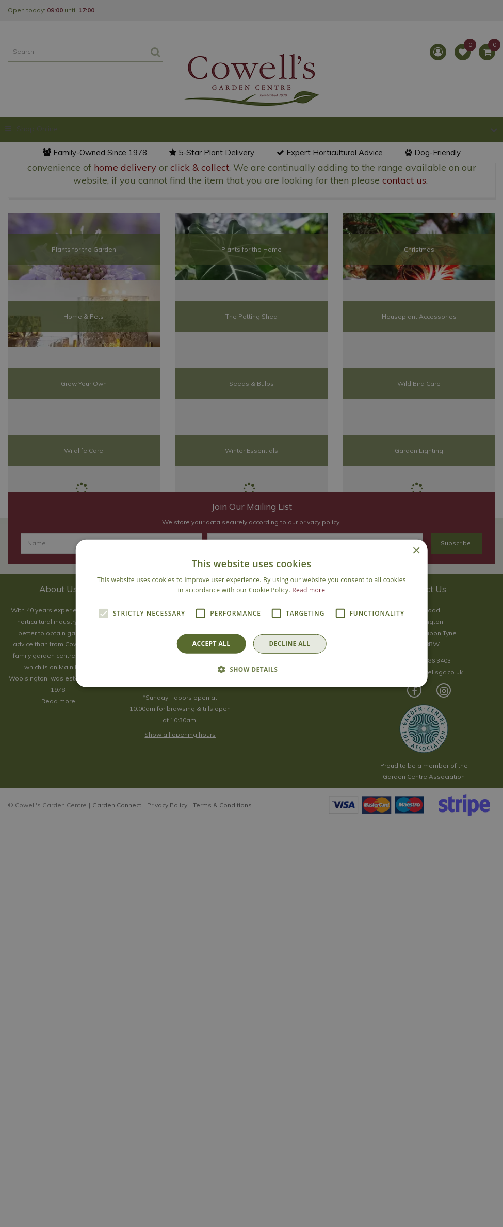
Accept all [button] (211, 643)
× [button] (416, 551)
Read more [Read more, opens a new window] (308, 590)
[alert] (251, 613)
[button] (251, 669)
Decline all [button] (289, 643)
